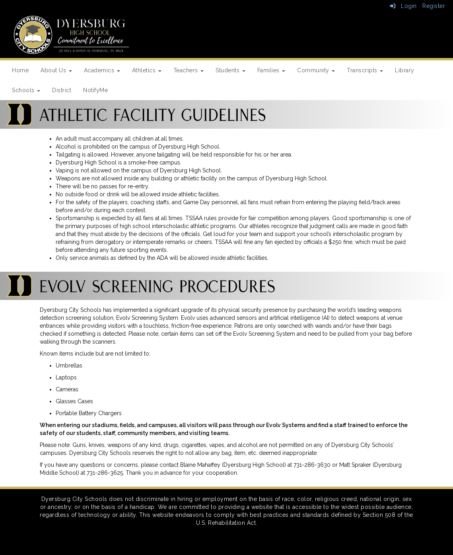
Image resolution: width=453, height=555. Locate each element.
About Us (56, 70)
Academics (102, 70)
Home (20, 70)
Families (271, 70)
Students (230, 70)
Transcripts (365, 70)
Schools (26, 90)
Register (433, 6)
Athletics (146, 70)
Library (404, 70)
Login (403, 6)
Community (316, 70)
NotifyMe (95, 90)
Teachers (188, 70)
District (61, 90)
